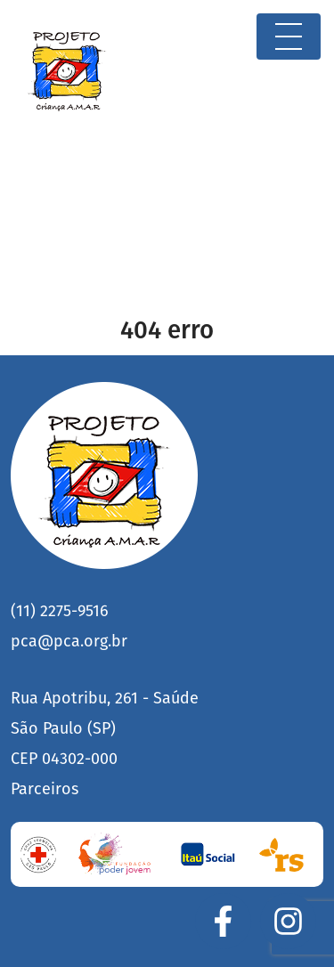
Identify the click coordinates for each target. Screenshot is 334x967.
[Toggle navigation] (289, 36)
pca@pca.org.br (69, 641)
